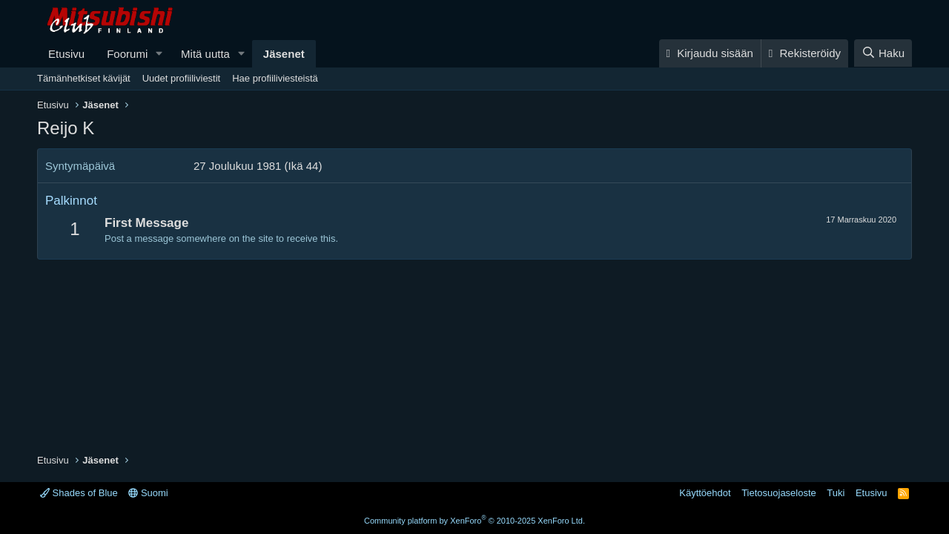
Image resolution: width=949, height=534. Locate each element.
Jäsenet (284, 53)
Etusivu (66, 53)
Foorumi (127, 53)
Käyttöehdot (704, 492)
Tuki (835, 492)
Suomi (148, 492)
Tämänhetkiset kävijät (83, 78)
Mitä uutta (205, 53)
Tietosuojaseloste (778, 492)
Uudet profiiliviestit (181, 78)
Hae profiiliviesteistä (275, 78)
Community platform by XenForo (474, 520)
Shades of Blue (79, 492)
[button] (159, 53)
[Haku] (883, 53)
